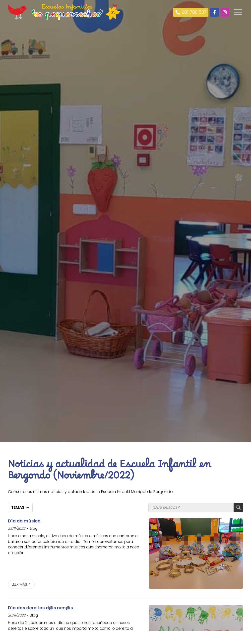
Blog (34, 528)
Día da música (24, 521)
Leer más (19, 584)
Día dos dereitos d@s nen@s (40, 608)
